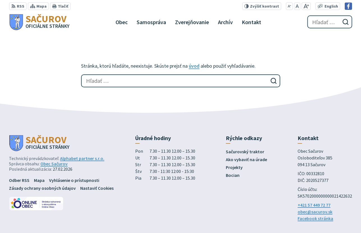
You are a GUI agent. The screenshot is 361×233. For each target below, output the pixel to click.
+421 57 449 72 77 (314, 205)
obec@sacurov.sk (315, 211)
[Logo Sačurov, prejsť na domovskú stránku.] (39, 21)
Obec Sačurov (54, 163)
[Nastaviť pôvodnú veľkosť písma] (297, 6)
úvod (194, 66)
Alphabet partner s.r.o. (82, 158)
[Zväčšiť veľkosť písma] (306, 6)
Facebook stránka (315, 218)
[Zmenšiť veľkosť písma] (289, 6)
